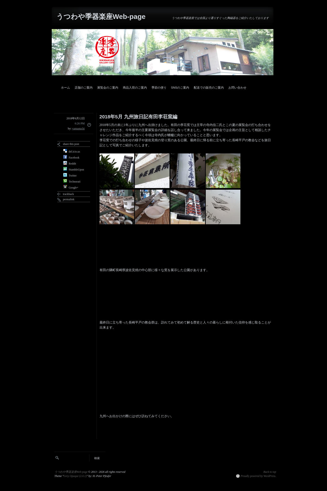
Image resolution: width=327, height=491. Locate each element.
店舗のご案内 (84, 87)
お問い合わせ (237, 87)
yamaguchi (78, 128)
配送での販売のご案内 (209, 87)
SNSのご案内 (180, 87)
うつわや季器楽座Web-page (101, 16)
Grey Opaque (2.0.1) (75, 476)
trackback (68, 194)
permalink (68, 199)
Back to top (269, 471)
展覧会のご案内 (107, 87)
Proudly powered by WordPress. (258, 476)
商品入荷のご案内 (135, 87)
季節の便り (159, 87)
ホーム (65, 87)
